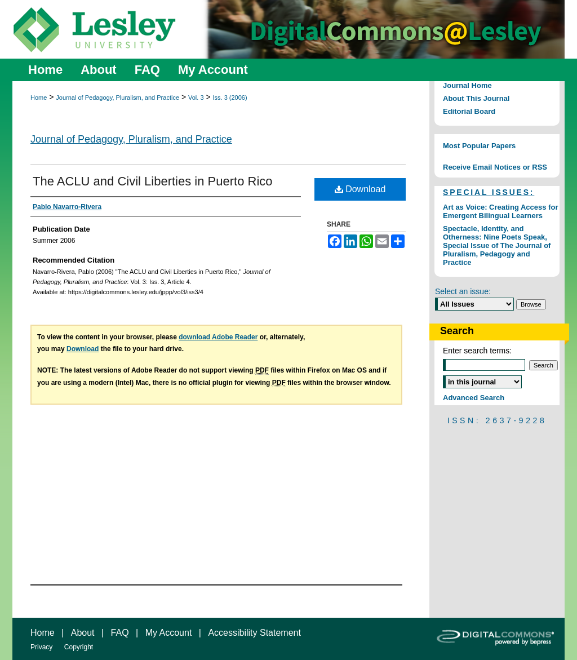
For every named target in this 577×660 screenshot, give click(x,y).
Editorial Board (469, 111)
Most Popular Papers (479, 145)
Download (360, 189)
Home (38, 97)
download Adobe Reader (218, 337)
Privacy (41, 647)
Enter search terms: (477, 350)
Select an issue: (463, 291)
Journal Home (467, 85)
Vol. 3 (196, 97)
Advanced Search (473, 397)
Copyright (78, 647)
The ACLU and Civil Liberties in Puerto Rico (153, 181)
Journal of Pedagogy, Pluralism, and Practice (117, 97)
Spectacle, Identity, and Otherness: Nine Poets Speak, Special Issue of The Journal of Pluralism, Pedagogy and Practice (497, 245)
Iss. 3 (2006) (229, 97)
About (83, 632)
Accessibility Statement (254, 632)
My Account (168, 632)
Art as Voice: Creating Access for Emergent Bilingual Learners (500, 211)
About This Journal (476, 98)
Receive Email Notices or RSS (495, 167)
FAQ (120, 632)
